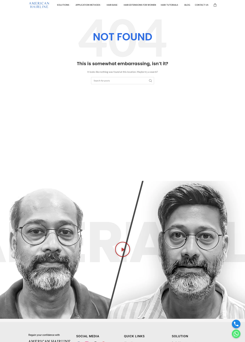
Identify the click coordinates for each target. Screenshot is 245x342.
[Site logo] (41, 5)
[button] (122, 251)
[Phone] (236, 324)
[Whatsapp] (236, 334)
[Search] (122, 81)
